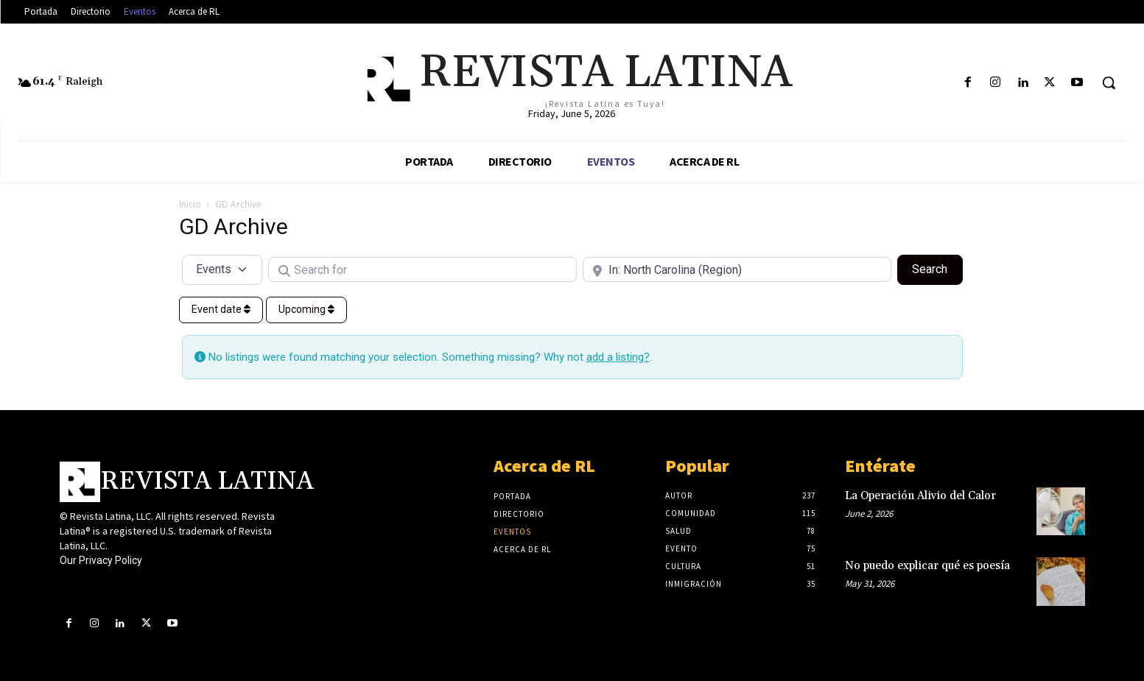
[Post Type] (222, 269)
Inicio (190, 204)
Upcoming (306, 309)
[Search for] (422, 269)
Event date (221, 309)
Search (937, 268)
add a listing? (618, 357)
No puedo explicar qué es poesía (927, 566)
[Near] (737, 269)
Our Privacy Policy (101, 560)
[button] (1108, 82)
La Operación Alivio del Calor (920, 496)
